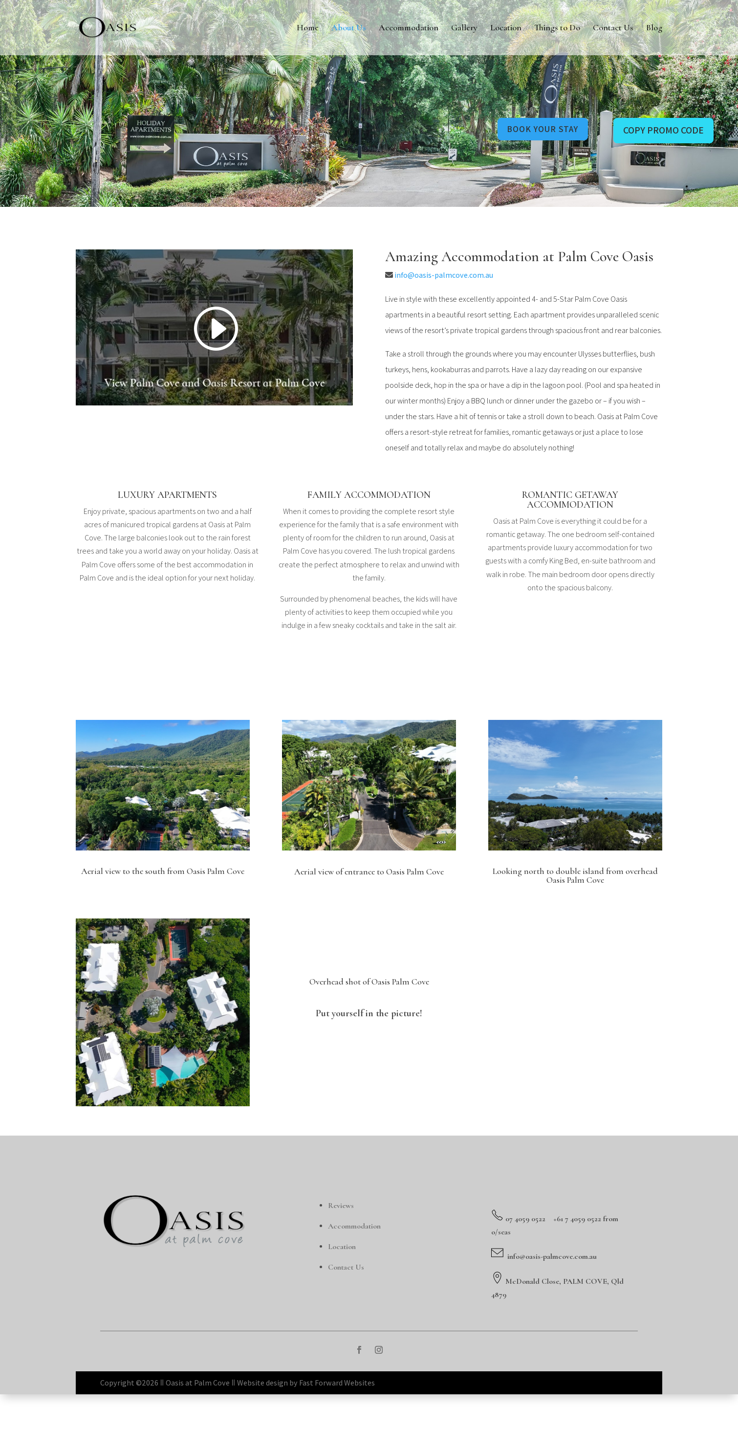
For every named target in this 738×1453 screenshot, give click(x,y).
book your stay (538, 129)
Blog (654, 28)
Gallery (464, 28)
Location (505, 28)
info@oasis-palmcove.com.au (443, 333)
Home (308, 28)
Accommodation (408, 28)
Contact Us (613, 28)
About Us (348, 28)
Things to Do (557, 28)
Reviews (341, 1264)
